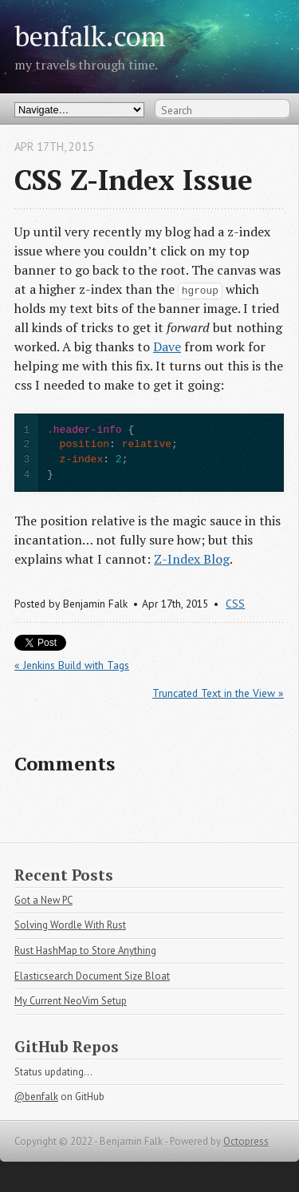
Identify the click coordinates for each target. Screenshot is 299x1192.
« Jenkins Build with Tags (71, 665)
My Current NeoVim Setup (70, 1001)
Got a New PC (43, 900)
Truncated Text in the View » (218, 693)
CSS (235, 603)
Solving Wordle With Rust (70, 925)
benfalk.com (90, 35)
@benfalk (36, 1096)
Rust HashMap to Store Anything (85, 950)
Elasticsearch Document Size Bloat (92, 976)
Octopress (246, 1141)
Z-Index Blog (192, 559)
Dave (167, 346)
